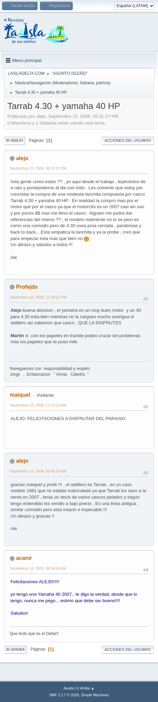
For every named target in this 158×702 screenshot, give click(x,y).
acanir (24, 558)
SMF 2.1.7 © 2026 (64, 695)
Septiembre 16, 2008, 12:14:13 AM (38, 405)
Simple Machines (95, 695)
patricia (102, 83)
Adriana (87, 83)
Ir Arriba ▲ (85, 688)
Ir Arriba (15, 650)
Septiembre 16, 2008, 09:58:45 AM (38, 568)
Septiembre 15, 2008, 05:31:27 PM (38, 168)
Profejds (27, 287)
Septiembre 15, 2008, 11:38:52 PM (38, 297)
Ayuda (69, 688)
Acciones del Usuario (128, 140)
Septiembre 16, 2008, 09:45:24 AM (38, 471)
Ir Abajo (14, 140)
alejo (22, 158)
